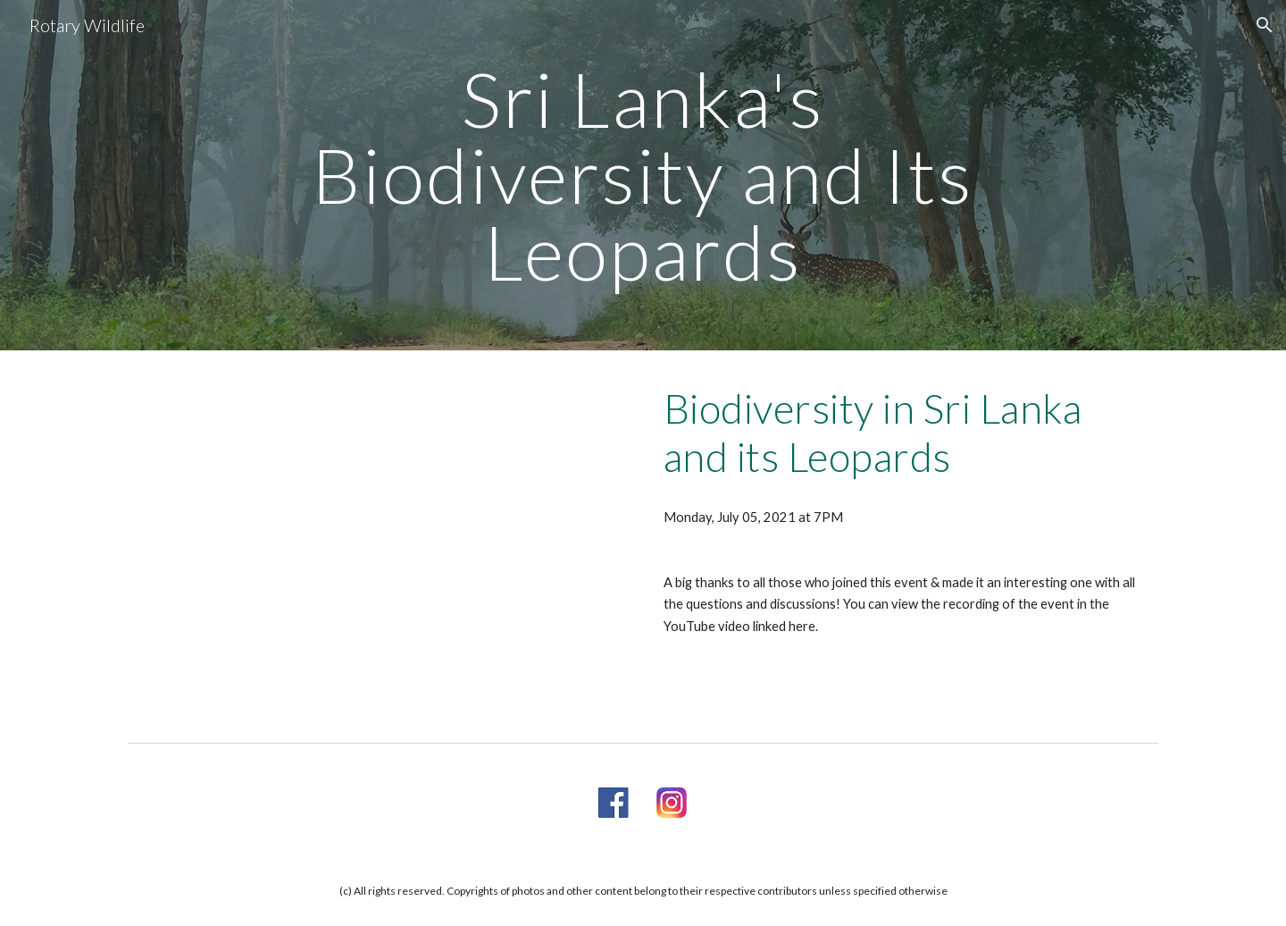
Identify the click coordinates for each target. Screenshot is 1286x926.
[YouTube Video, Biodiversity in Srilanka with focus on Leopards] (379, 542)
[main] (643, 175)
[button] (1264, 25)
